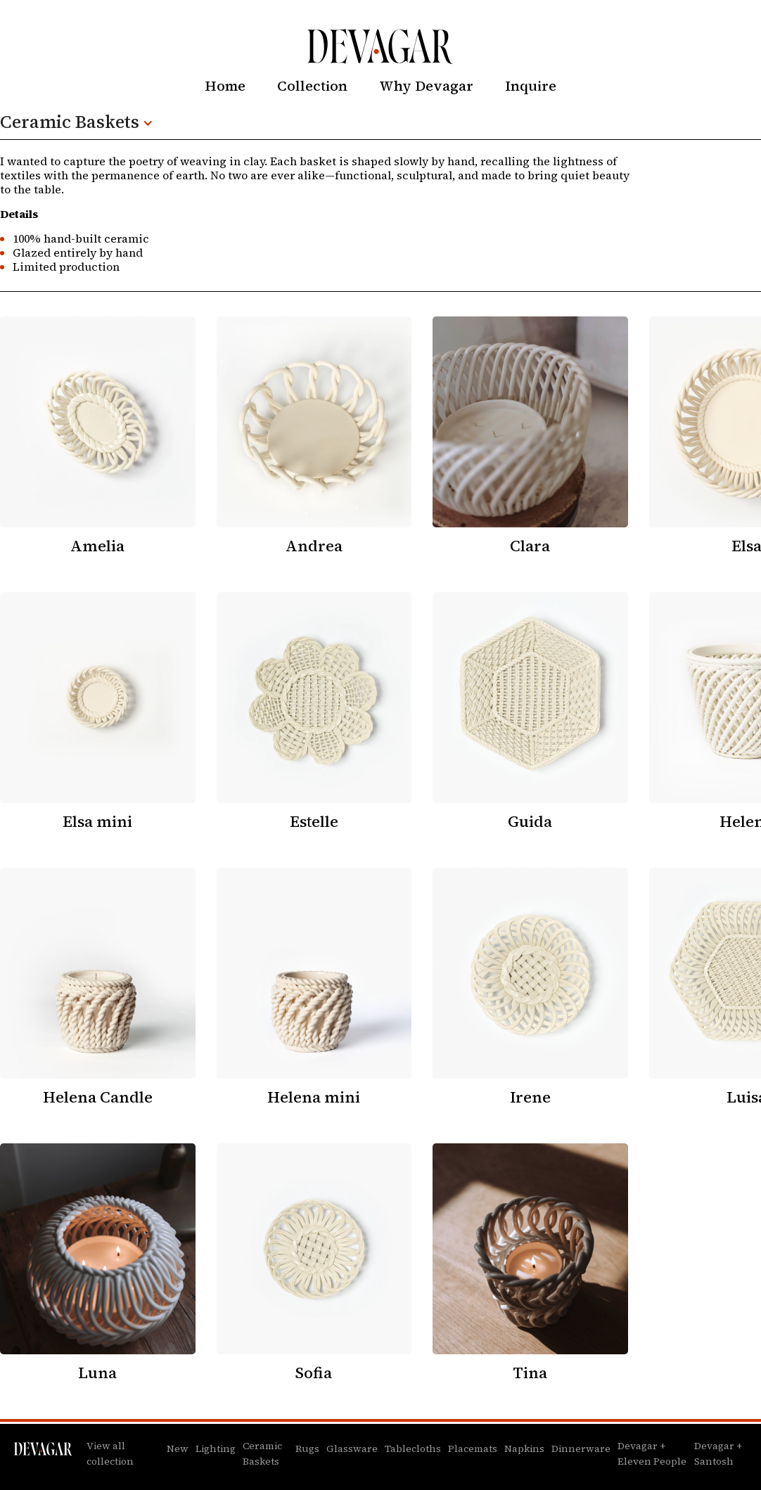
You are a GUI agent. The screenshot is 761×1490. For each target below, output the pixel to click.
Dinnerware (580, 1448)
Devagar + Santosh (718, 1453)
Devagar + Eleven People (652, 1453)
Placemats (472, 1448)
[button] (83, 123)
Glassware (352, 1448)
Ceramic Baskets (262, 1453)
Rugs (307, 1448)
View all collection (110, 1453)
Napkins (524, 1448)
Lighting (216, 1448)
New (177, 1448)
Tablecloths (413, 1448)
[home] (380, 46)
